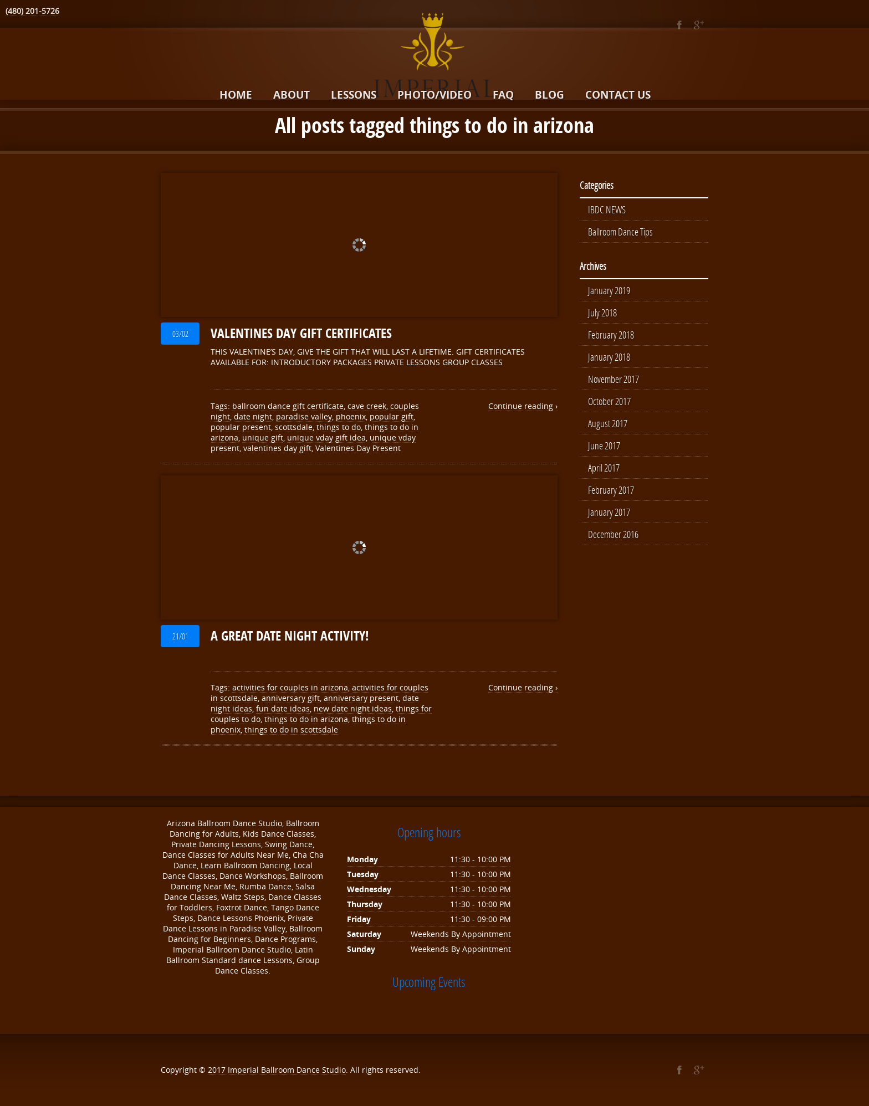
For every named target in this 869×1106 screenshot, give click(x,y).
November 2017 (613, 379)
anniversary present (361, 698)
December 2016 (613, 534)
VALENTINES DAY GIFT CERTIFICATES (301, 333)
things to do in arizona (306, 719)
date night (253, 416)
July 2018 (602, 312)
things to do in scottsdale (291, 729)
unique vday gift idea (326, 437)
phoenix (351, 416)
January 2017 (609, 512)
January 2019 (609, 290)
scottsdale (294, 427)
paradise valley (304, 416)
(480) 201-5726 (32, 11)
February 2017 (611, 489)
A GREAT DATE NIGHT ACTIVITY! (290, 635)
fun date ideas (283, 708)
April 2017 (604, 467)
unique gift (262, 437)
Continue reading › (523, 406)
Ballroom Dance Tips (620, 231)
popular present (241, 427)
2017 (218, 1069)
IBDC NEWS (607, 209)
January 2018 (609, 356)
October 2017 (609, 401)
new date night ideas (353, 708)
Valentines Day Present (358, 448)
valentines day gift (277, 448)
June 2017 (604, 445)
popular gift (391, 416)
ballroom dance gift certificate (288, 406)
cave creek (366, 406)
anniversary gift (291, 698)
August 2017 (607, 423)
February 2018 (611, 334)
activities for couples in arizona (290, 687)
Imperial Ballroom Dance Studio (287, 1069)
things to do (338, 427)
